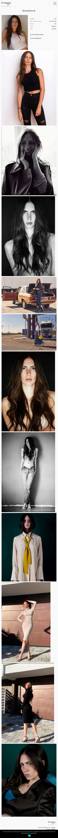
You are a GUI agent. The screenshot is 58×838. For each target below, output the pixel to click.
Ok (29, 835)
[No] (56, 834)
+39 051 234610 (50, 829)
